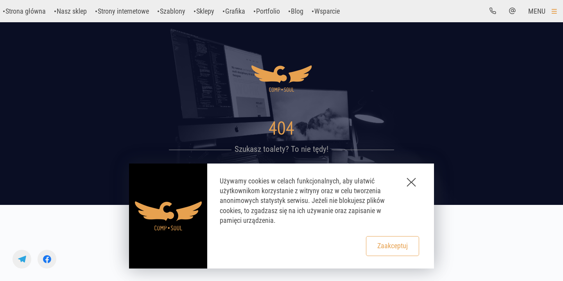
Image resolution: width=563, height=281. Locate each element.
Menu (536, 11)
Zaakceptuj (392, 246)
